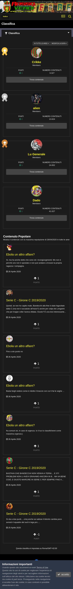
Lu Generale (36, 154)
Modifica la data (59, 43)
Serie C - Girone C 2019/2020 (26, 300)
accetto (63, 574)
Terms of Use (42, 567)
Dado (36, 200)
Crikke (36, 62)
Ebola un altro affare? (20, 254)
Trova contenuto (36, 79)
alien (36, 108)
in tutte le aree (41, 43)
